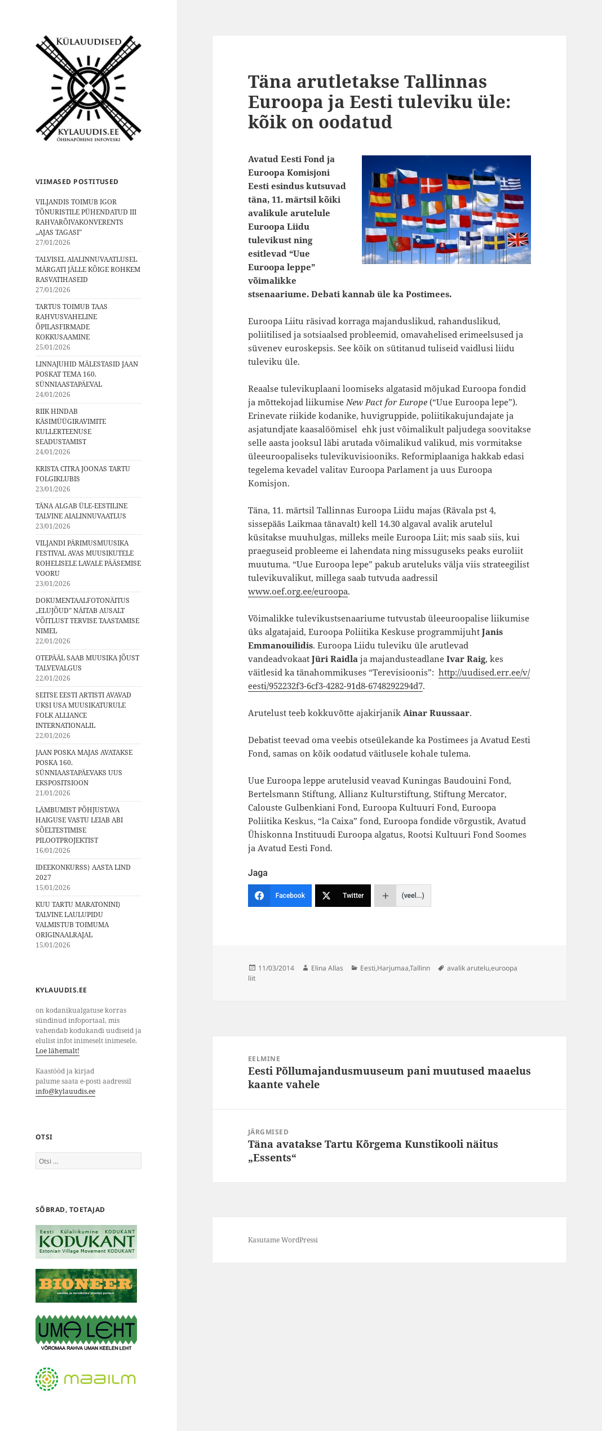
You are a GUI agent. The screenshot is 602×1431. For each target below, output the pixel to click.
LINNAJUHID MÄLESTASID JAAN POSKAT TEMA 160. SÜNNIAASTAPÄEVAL (87, 374)
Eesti (367, 968)
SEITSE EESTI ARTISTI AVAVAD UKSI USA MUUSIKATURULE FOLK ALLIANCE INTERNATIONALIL (83, 710)
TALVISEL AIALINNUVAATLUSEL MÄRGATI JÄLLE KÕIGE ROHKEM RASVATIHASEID (88, 269)
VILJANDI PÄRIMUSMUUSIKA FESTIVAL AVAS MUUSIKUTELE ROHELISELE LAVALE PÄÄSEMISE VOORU (88, 558)
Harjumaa (393, 968)
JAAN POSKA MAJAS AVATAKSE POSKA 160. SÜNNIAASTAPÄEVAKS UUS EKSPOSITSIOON (84, 768)
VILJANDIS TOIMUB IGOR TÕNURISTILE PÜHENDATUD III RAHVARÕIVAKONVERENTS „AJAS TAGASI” (86, 217)
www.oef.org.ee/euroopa (298, 591)
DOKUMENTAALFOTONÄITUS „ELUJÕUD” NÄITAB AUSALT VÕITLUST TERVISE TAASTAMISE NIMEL (87, 616)
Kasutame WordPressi (283, 1240)
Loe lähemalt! (57, 1051)
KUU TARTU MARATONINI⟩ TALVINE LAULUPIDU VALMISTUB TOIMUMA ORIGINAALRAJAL (78, 920)
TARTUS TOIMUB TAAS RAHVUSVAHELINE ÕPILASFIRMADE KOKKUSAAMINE (72, 322)
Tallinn (420, 968)
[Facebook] (280, 895)
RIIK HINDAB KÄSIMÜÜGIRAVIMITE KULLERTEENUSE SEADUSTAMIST (71, 426)
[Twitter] (343, 895)
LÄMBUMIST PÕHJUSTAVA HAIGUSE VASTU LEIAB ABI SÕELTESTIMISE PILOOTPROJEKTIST (79, 825)
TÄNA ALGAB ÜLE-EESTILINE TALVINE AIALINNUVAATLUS (81, 511)
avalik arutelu (468, 968)
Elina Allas (327, 968)
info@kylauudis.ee (65, 1091)
